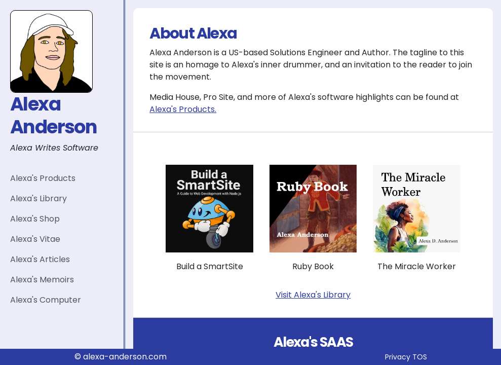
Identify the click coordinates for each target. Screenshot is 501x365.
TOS (419, 357)
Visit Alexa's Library (313, 295)
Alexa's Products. (182, 109)
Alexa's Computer (45, 300)
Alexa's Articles (40, 259)
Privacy (397, 357)
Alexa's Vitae (35, 239)
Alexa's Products (42, 178)
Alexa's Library (38, 198)
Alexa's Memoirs (42, 279)
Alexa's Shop (35, 219)
